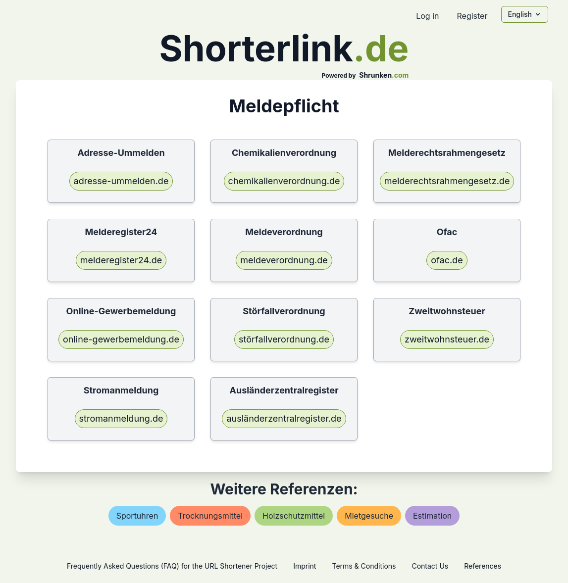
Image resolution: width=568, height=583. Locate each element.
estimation (432, 516)
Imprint (304, 566)
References (482, 566)
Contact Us (430, 566)
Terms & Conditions (364, 566)
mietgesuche (369, 516)
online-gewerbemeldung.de (121, 339)
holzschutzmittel (293, 516)
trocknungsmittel (210, 516)
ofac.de (447, 260)
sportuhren (137, 516)
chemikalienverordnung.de (284, 181)
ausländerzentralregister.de (283, 418)
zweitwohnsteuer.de (447, 339)
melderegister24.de (121, 260)
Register (472, 16)
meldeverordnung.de (283, 260)
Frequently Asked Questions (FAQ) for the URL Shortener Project (172, 566)
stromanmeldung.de (121, 418)
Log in (427, 16)
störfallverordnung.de (284, 339)
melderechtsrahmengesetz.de (447, 181)
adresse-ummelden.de (121, 181)
